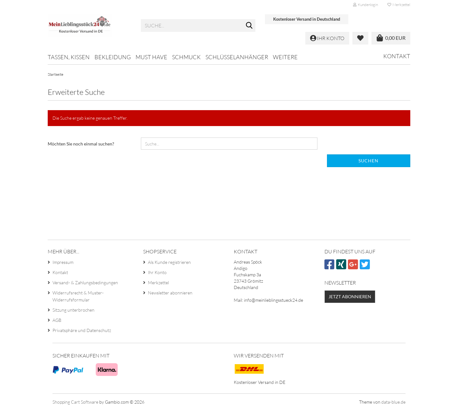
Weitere (285, 56)
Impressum (62, 262)
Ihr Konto (157, 272)
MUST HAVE (151, 56)
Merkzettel (398, 4)
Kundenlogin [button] (365, 4)
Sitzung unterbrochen (73, 310)
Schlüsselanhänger (236, 56)
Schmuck (186, 56)
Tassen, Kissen (69, 56)
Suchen (368, 160)
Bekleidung (112, 56)
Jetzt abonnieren (350, 296)
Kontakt (396, 56)
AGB (56, 320)
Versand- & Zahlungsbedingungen (85, 282)
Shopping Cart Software (75, 402)
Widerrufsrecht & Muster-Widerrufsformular (78, 296)
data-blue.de (393, 402)
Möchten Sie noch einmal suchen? (81, 143)
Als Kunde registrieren (169, 262)
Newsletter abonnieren (170, 292)
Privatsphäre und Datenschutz (81, 330)
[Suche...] (249, 25)
